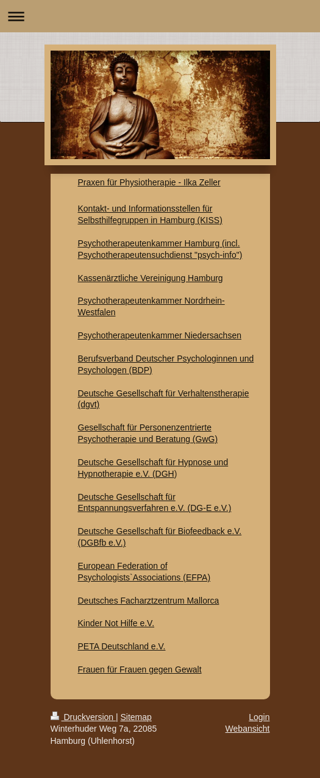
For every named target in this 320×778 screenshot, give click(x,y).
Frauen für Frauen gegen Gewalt (140, 669)
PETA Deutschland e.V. (122, 646)
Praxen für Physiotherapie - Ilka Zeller (149, 182)
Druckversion (83, 717)
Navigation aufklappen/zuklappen (160, 16)
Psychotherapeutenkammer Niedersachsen (159, 335)
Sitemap (136, 717)
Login (259, 717)
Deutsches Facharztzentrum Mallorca (148, 600)
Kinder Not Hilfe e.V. (116, 623)
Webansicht (248, 728)
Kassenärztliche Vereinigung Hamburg (150, 278)
